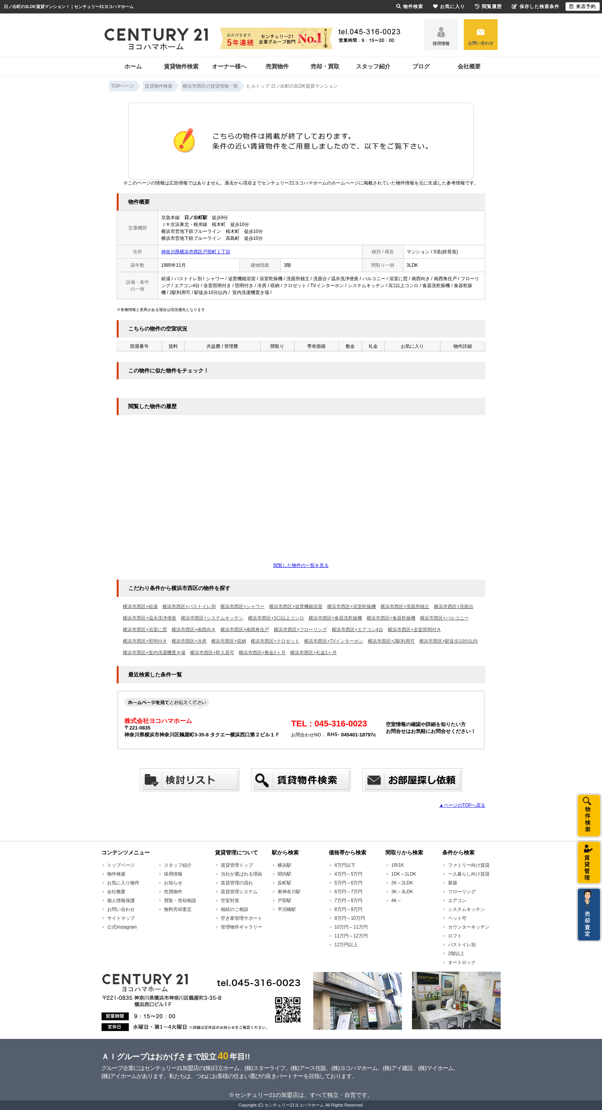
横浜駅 (284, 865)
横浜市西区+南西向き (194, 629)
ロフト (455, 936)
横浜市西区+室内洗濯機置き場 (154, 652)
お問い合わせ (480, 43)
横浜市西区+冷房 (189, 641)
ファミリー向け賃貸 (469, 865)
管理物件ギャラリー (241, 927)
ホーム (133, 66)
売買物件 (277, 66)
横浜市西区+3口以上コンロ (276, 618)
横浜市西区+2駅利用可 (391, 641)
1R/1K (397, 865)
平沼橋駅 (287, 909)
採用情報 (441, 43)
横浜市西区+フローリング (300, 629)
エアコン (457, 900)
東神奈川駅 (289, 891)
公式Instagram (122, 927)
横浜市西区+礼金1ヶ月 (313, 652)
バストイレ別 (462, 944)
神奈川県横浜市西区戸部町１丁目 (195, 251)
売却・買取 (325, 66)
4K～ (396, 900)
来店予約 (582, 6)
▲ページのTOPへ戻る (462, 805)
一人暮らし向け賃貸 (469, 874)
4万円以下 (345, 865)
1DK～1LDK (403, 874)
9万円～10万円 (349, 918)
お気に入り (449, 6)
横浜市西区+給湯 (140, 606)
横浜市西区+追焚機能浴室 (295, 606)
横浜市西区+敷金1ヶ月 (262, 652)
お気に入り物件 (123, 883)
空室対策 (230, 900)
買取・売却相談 (180, 900)
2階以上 (456, 953)
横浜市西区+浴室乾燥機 (351, 606)
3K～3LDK (402, 891)
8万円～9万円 (348, 909)
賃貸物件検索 (181, 66)
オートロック (462, 962)
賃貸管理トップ (237, 865)
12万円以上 (346, 944)
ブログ (421, 66)
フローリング (462, 891)
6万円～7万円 (348, 891)
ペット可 (457, 918)
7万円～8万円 (348, 900)
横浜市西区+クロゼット (275, 641)
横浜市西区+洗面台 (453, 606)
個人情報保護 (121, 900)
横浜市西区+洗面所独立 (404, 606)
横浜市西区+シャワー (242, 606)
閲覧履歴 (488, 6)
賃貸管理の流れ (237, 883)
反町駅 (284, 883)
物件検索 (116, 874)
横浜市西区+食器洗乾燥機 (335, 618)
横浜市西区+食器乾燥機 (391, 618)
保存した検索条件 (535, 6)
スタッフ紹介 (373, 66)
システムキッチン (466, 909)
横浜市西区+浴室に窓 (145, 629)
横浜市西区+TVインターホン (333, 641)
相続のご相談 (234, 909)
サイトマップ (121, 918)
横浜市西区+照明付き (145, 641)
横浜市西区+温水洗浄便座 (149, 618)
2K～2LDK (402, 883)
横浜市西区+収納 (228, 641)
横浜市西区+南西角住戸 (244, 629)
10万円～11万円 (351, 927)
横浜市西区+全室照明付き (414, 629)
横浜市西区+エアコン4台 (357, 629)
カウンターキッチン (469, 927)
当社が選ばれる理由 (241, 874)
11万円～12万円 (351, 936)
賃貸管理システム (239, 891)
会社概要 (469, 66)
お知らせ (173, 883)
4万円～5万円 (348, 874)
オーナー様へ (229, 66)
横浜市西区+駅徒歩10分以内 (448, 641)
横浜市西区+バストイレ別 (189, 606)
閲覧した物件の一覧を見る (301, 565)
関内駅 (284, 874)
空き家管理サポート (241, 918)
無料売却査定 (178, 909)
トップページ (121, 865)
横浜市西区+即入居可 (212, 652)
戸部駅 (284, 900)
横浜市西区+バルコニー (444, 618)
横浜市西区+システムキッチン (212, 618)
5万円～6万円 (348, 883)
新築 (452, 883)
